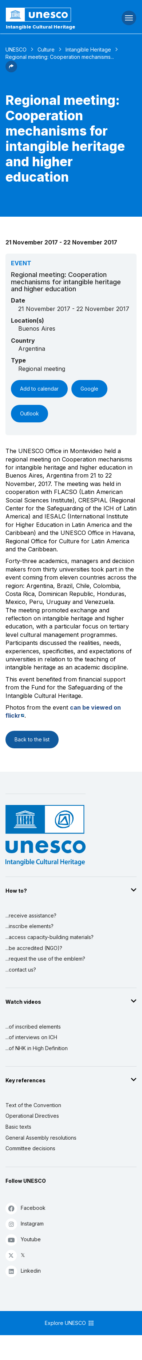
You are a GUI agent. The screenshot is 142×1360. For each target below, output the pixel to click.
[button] (11, 70)
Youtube (23, 1239)
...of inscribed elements (33, 1026)
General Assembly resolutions (40, 1138)
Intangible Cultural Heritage (40, 27)
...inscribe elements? (29, 926)
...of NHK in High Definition (36, 1048)
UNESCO (16, 49)
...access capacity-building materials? (49, 937)
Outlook (29, 413)
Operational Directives (32, 1116)
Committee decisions (30, 1148)
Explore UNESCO (70, 1323)
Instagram (24, 1224)
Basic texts (18, 1127)
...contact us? (20, 969)
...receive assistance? (30, 915)
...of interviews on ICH (31, 1037)
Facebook (25, 1208)
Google (89, 388)
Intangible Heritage (88, 49)
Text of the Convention (33, 1105)
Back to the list (32, 739)
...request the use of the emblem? (45, 959)
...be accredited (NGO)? (33, 948)
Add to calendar (39, 388)
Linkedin (23, 1271)
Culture (46, 49)
